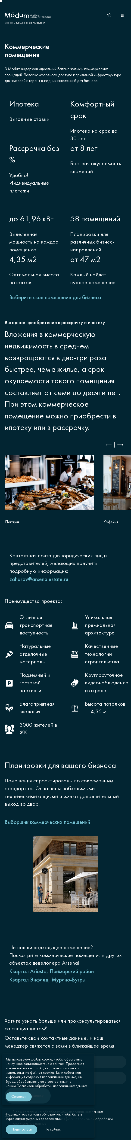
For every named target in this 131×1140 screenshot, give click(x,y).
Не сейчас (53, 1129)
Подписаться (21, 1129)
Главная (8, 22)
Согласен (18, 1097)
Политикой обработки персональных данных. (52, 1086)
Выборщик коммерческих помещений (47, 822)
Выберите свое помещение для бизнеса (55, 297)
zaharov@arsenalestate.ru (38, 579)
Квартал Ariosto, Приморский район (51, 971)
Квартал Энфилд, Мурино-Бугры (47, 980)
